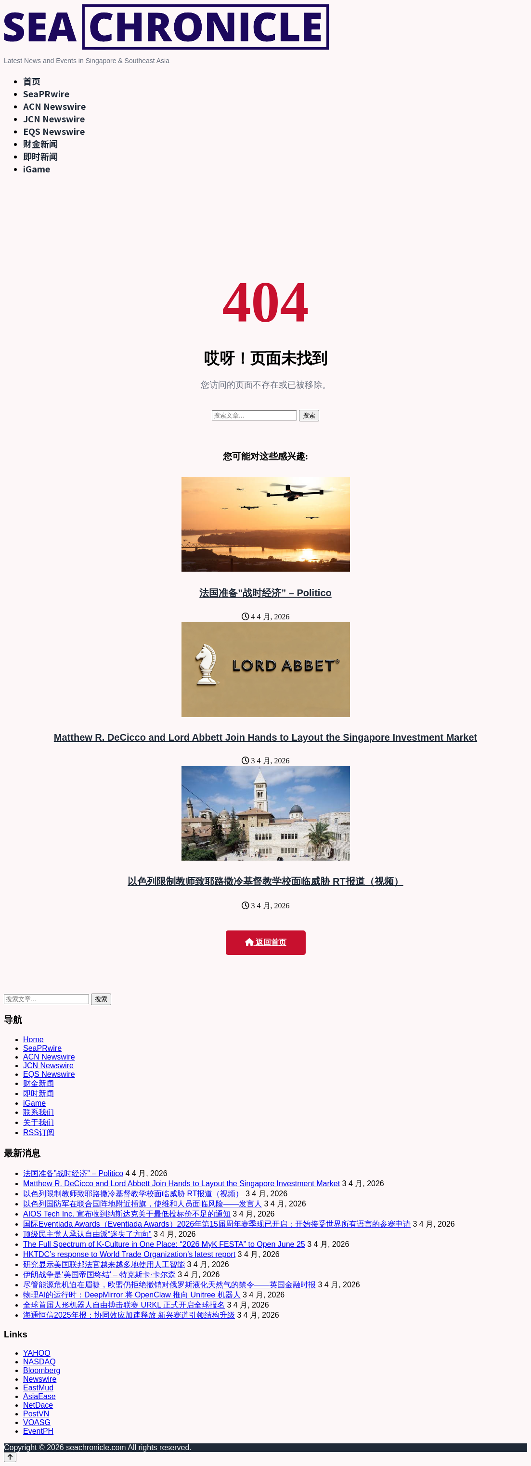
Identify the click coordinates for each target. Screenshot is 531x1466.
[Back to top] (10, 1457)
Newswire (39, 1379)
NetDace (38, 1405)
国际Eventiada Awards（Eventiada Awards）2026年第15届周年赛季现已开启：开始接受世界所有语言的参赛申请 (217, 1224)
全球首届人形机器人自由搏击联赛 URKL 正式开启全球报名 (124, 1305)
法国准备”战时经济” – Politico (265, 593)
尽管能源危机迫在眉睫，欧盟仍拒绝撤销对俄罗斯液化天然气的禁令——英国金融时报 (169, 1285)
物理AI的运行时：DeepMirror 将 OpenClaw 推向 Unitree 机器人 (132, 1295)
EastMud (38, 1388)
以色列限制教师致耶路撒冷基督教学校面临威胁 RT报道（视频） (265, 881)
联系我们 (38, 1112)
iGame (36, 168)
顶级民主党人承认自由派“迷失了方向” (87, 1234)
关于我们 (38, 1122)
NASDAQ (39, 1362)
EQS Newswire (54, 131)
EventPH (38, 1431)
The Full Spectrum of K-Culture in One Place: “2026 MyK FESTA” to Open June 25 (164, 1244)
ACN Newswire (54, 106)
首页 (31, 81)
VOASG (37, 1422)
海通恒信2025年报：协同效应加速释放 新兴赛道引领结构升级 (129, 1315)
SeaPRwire (46, 93)
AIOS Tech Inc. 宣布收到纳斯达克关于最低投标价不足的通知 (127, 1214)
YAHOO (37, 1353)
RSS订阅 (38, 1132)
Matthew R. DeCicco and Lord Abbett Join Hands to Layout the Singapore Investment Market (265, 737)
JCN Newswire (54, 118)
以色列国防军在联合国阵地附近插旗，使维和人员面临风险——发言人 (142, 1204)
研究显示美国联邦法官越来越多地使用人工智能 (104, 1264)
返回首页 (265, 942)
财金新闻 (40, 143)
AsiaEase (39, 1396)
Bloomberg (41, 1370)
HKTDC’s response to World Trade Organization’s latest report (129, 1254)
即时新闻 (40, 156)
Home (33, 1039)
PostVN (36, 1414)
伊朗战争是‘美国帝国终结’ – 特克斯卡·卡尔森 (99, 1274)
